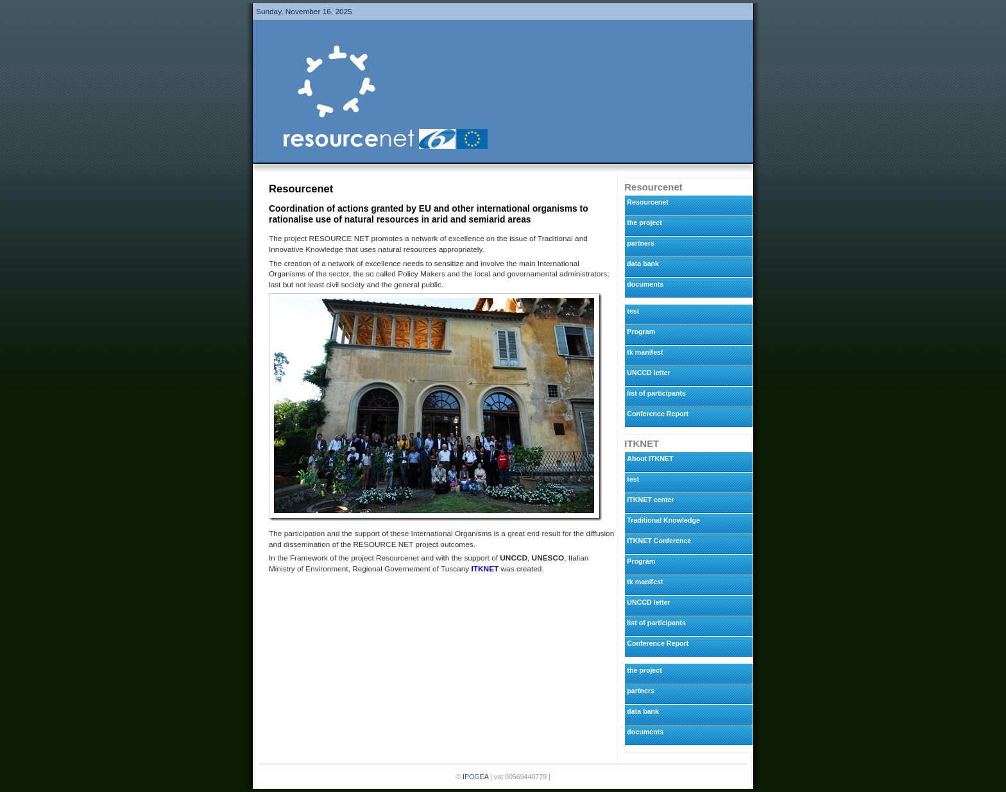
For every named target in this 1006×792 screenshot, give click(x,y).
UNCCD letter (648, 372)
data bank (643, 263)
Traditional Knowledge (663, 520)
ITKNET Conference (659, 540)
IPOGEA (475, 776)
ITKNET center (650, 499)
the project (644, 222)
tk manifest (645, 352)
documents (645, 284)
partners (640, 243)
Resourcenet (647, 202)
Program (641, 331)
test (633, 311)
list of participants (656, 393)
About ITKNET (650, 458)
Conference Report (657, 413)
